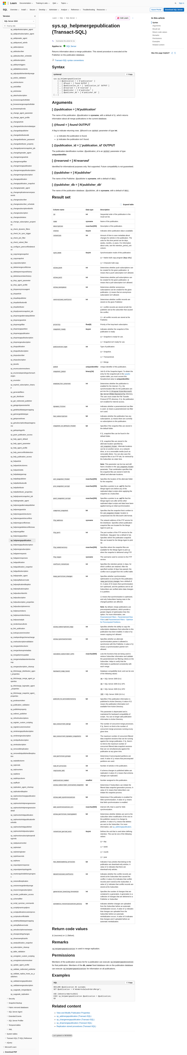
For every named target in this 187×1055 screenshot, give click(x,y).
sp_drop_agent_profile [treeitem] (19, 277)
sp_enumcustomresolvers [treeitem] (20, 360)
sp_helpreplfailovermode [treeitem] (20, 572)
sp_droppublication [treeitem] (18, 338)
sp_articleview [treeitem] (16, 83)
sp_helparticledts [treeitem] (17, 462)
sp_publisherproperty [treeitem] (18, 701)
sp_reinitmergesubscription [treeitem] (21, 727)
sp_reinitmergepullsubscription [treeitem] (22, 723)
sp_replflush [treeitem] (15, 774)
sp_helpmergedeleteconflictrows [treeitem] (23, 519)
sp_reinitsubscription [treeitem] (18, 736)
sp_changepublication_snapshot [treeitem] (23, 175)
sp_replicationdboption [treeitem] (19, 783)
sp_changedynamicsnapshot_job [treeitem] (23, 140)
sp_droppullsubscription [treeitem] (19, 343)
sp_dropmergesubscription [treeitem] (21, 334)
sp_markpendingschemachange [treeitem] (23, 629)
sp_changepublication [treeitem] (19, 171)
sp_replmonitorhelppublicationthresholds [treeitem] (23, 812)
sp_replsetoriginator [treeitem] (18, 843)
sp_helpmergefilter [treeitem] (17, 523)
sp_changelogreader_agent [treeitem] (21, 144)
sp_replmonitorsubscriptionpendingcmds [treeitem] (23, 828)
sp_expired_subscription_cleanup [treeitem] (23, 377)
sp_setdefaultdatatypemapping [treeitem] (22, 912)
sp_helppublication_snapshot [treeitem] (21, 558)
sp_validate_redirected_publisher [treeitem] (23, 961)
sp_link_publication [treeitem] (18, 620)
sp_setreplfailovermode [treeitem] (19, 917)
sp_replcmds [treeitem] (15, 757)
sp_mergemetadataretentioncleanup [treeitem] (23, 652)
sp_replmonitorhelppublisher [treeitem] (21, 818)
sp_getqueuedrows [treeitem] (18, 410)
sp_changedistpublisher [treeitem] (19, 122)
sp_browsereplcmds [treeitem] (18, 100)
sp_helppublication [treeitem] (18, 554)
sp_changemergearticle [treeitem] (19, 149)
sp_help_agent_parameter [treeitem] (20, 435)
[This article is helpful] (172, 53)
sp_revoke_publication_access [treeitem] (22, 886)
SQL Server (70, 18)
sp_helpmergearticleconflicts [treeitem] (21, 510)
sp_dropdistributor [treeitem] (17, 299)
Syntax (155, 23)
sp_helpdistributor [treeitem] (17, 479)
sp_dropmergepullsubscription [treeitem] (22, 329)
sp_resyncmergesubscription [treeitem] (21, 882)
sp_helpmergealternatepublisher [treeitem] (23, 497)
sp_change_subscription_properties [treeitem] (23, 214)
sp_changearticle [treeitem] (17, 114)
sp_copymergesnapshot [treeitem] (20, 246)
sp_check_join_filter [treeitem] (18, 230)
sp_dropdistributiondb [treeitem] (19, 294)
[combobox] (19, 21)
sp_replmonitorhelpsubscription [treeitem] (22, 823)
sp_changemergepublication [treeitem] (21, 158)
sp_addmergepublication (122, 827)
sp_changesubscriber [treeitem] (19, 191)
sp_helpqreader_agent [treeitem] (19, 567)
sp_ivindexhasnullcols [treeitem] (19, 616)
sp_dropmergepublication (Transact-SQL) (74, 1023)
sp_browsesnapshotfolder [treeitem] (20, 92)
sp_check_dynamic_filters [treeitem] (20, 221)
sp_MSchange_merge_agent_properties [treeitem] (23, 671)
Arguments (156, 26)
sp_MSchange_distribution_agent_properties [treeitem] (23, 664)
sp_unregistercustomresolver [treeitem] (21, 952)
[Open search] (175, 3)
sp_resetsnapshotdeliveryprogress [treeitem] (23, 866)
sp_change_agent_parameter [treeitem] (22, 105)
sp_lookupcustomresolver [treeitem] (20, 624)
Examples (156, 41)
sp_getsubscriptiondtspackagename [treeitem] (23, 416)
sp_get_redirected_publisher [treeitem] (21, 393)
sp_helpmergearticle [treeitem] (18, 501)
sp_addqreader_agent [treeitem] (19, 30)
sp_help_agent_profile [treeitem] (19, 440)
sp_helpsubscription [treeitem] (18, 589)
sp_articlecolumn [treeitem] (17, 74)
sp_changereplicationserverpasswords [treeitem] (23, 185)
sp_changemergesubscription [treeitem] (22, 166)
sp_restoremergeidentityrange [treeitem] (22, 877)
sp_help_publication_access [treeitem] (21, 448)
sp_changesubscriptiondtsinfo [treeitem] (22, 200)
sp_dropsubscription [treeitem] (18, 351)
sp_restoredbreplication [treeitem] (19, 873)
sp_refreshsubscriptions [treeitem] (19, 710)
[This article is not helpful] (174, 53)
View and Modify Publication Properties (73, 1013)
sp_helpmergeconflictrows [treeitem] (20, 514)
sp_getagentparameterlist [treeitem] (20, 397)
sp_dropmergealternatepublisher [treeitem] (23, 307)
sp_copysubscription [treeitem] (18, 255)
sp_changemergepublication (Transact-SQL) (75, 1020)
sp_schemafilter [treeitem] (16, 890)
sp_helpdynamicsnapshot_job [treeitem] (22, 488)
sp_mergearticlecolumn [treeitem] (19, 638)
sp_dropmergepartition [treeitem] (19, 321)
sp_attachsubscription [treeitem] (19, 87)
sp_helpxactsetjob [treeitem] (17, 611)
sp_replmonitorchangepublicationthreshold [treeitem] (23, 789)
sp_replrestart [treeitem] (16, 839)
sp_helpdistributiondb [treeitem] (19, 475)
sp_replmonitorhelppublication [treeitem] (22, 807)
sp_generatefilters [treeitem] (17, 384)
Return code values (159, 32)
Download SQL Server (174, 10)
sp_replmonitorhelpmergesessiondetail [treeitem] (23, 800)
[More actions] (133, 18)
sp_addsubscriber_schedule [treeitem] (21, 48)
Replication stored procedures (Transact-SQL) (76, 1026)
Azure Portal (156, 10)
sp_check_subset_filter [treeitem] (19, 234)
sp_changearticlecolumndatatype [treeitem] (23, 118)
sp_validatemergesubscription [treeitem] (22, 977)
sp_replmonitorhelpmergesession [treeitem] (23, 795)
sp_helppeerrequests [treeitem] (18, 545)
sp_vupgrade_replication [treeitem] (20, 986)
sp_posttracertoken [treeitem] (18, 692)
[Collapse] (35, 16)
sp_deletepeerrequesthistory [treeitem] (21, 263)
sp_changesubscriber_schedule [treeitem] (22, 196)
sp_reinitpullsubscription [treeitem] (20, 732)
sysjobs (127, 374)
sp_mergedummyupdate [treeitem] (20, 647)
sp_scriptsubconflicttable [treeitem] (20, 908)
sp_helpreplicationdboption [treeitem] (21, 576)
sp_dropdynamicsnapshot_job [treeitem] (22, 303)
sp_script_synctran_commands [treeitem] (22, 895)
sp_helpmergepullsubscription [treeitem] (22, 536)
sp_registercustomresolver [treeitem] (20, 719)
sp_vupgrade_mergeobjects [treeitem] (21, 981)
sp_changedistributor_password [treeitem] (23, 131)
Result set (156, 29)
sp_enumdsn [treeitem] (15, 372)
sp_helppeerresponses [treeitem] (19, 550)
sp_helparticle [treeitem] (16, 453)
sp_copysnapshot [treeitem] (17, 250)
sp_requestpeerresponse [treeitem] (20, 857)
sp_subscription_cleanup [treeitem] (20, 939)
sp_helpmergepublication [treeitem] (21, 532)
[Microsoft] (4, 3)
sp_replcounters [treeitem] (17, 761)
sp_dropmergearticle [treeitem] (18, 312)
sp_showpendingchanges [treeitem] (20, 926)
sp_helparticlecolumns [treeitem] (19, 457)
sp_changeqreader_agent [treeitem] (20, 180)
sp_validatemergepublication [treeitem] (21, 973)
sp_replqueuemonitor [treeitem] (19, 835)
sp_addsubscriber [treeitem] (17, 43)
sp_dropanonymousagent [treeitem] (20, 281)
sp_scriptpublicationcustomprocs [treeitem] (23, 904)
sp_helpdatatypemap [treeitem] (18, 466)
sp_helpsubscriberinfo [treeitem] (19, 585)
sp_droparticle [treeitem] (16, 285)
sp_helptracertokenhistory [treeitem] (20, 607)
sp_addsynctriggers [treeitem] (18, 56)
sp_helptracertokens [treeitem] (18, 603)
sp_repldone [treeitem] (15, 766)
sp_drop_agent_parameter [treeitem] (21, 272)
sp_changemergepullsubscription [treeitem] (23, 162)
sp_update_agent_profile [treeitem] (20, 957)
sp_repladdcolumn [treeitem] (17, 752)
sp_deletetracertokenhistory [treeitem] (21, 268)
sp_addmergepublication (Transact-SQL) (74, 1016)
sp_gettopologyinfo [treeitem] (18, 422)
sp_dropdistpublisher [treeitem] (18, 290)
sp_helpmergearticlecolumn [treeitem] (21, 506)
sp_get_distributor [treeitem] (17, 388)
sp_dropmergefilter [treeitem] (18, 316)
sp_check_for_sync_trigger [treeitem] (21, 225)
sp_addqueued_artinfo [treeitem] (19, 34)
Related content (158, 45)
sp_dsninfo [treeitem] (15, 356)
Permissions (157, 38)
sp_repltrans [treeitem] (15, 852)
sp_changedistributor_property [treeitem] (22, 136)
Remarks (155, 35)
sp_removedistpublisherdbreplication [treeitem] (23, 746)
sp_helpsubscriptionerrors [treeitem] (20, 598)
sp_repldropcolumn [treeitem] (18, 770)
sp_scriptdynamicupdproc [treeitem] (20, 899)
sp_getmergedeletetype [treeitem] (19, 406)
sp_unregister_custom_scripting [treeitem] (23, 948)
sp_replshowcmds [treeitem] (17, 848)
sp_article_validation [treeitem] (18, 69)
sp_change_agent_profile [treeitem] (20, 109)
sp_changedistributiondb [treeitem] (20, 127)
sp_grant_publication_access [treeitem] (21, 426)
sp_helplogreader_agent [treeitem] (20, 492)
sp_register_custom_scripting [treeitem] (22, 714)
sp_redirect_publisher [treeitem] (19, 705)
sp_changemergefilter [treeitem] (19, 153)
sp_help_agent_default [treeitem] (19, 431)
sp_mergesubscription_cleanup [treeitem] (22, 658)
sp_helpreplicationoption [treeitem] (20, 580)
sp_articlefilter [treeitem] (16, 78)
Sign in (181, 3)
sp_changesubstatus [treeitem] (18, 209)
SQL (61, 18)
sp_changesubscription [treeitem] (19, 205)
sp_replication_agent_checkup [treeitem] (22, 779)
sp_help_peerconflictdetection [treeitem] (22, 444)
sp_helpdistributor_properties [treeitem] (21, 484)
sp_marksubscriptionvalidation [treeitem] (22, 633)
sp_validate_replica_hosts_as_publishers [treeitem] (23, 966)
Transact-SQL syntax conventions (69, 60)
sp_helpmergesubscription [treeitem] (20, 541)
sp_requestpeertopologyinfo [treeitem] (21, 861)
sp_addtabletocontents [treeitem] (19, 61)
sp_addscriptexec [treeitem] (17, 39)
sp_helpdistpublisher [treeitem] (18, 470)
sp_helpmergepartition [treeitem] (19, 528)
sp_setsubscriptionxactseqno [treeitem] (21, 921)
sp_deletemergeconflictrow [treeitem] (21, 259)
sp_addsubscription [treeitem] (18, 52)
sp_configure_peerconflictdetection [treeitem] (23, 239)
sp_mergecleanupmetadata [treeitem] (21, 642)
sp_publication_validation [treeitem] (20, 697)
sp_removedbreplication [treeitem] (20, 741)
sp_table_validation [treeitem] (18, 943)
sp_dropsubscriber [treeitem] (17, 347)
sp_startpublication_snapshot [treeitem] (21, 934)
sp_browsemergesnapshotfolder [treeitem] (23, 96)
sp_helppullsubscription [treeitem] (19, 563)
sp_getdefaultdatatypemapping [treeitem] (22, 401)
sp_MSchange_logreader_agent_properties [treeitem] (23, 679)
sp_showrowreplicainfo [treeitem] (19, 930)
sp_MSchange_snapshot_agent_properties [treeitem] (23, 686)
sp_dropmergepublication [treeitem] (20, 325)
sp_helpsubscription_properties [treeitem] (22, 594)
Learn (54, 18)
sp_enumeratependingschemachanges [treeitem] (23, 366)
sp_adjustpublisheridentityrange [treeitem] (22, 65)
